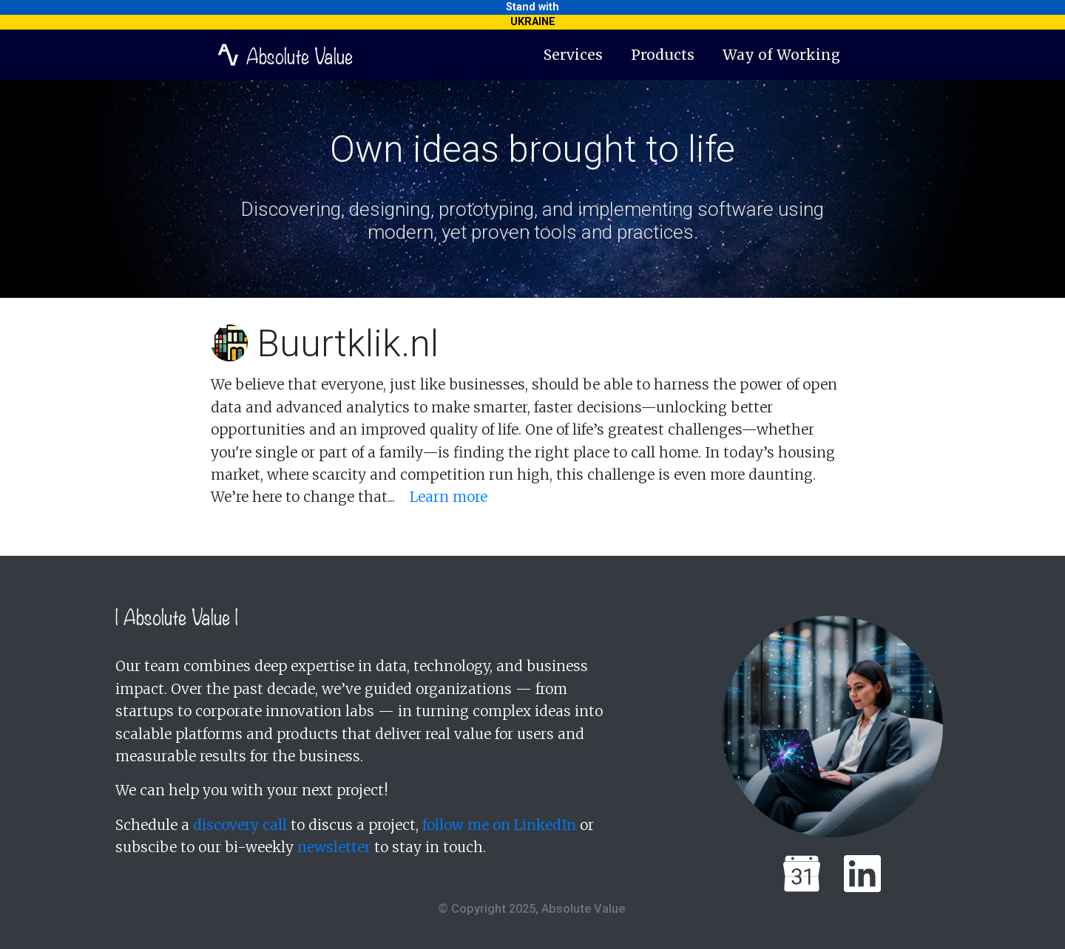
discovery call (240, 825)
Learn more (448, 497)
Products (662, 55)
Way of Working (781, 55)
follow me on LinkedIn (499, 825)
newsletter (334, 847)
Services (573, 55)
